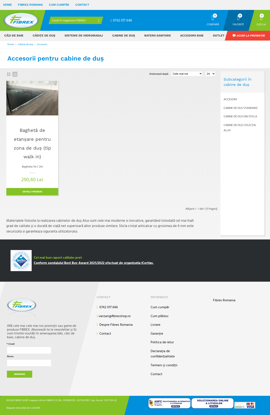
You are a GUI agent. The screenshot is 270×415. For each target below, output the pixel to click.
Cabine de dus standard (241, 108)
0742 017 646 (121, 20)
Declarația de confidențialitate (163, 354)
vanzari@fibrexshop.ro (114, 316)
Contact (82, 4)
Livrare (155, 325)
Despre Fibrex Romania (115, 325)
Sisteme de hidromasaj (84, 35)
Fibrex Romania (30, 4)
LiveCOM (35, 408)
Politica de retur (162, 342)
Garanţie (157, 334)
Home (7, 4)
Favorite (238, 24)
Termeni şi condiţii (164, 365)
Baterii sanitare (157, 35)
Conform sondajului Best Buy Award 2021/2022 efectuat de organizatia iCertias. (94, 263)
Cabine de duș (123, 35)
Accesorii (42, 44)
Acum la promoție (248, 35)
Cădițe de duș (44, 35)
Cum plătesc (160, 316)
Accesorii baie (192, 35)
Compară (213, 24)
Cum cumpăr (59, 4)
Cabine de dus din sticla (240, 116)
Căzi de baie (13, 35)
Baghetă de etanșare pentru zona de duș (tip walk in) (32, 143)
